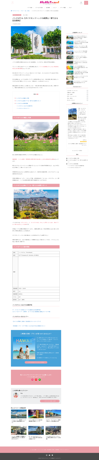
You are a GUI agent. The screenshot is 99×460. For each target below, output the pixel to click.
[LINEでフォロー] (40, 380)
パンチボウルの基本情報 (22, 103)
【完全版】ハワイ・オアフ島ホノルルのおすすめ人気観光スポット (28, 325)
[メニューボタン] (12, 3)
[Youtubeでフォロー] (36, 380)
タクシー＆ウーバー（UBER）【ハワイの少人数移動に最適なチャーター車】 (31, 311)
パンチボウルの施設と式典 (22, 98)
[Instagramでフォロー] (32, 380)
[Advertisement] (77, 22)
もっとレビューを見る (77, 150)
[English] (81, 3)
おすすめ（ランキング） (77, 90)
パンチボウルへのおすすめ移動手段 (24, 105)
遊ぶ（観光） (77, 98)
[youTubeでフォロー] (49, 455)
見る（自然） (77, 94)
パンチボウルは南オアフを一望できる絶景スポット (28, 100)
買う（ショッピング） (77, 96)
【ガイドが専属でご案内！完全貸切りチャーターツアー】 (26, 321)
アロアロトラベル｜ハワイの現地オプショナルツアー (51, 458)
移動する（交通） (77, 92)
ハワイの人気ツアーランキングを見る (36, 362)
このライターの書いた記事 (51, 401)
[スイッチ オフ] (86, 3)
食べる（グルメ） (77, 100)
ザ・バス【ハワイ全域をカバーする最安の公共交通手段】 (26, 309)
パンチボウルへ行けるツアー (23, 108)
